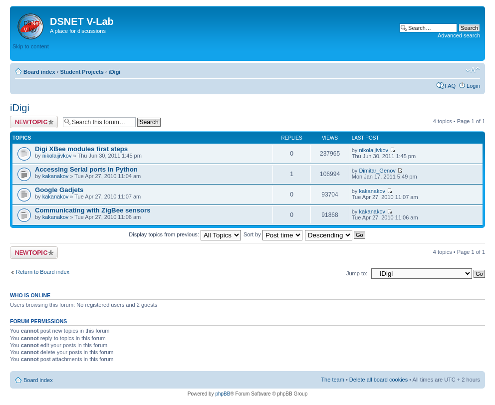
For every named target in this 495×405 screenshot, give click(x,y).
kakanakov (55, 176)
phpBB (222, 394)
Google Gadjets (59, 190)
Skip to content (30, 46)
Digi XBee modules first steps (81, 149)
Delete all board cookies (378, 380)
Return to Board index (42, 272)
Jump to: (356, 273)
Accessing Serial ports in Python (86, 169)
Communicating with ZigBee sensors (93, 210)
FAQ (450, 86)
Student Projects (81, 72)
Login (473, 86)
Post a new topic (34, 122)
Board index (39, 72)
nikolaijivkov (57, 156)
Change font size (473, 69)
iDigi (115, 72)
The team (332, 380)
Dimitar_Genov (377, 171)
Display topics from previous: (185, 234)
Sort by (273, 234)
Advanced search (459, 35)
